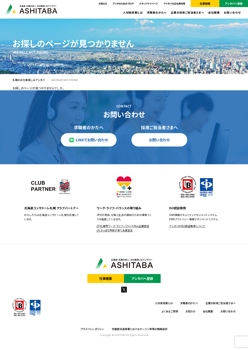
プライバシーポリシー (92, 329)
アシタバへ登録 (233, 3)
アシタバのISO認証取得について (187, 226)
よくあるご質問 (170, 311)
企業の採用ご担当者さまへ (187, 12)
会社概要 (214, 12)
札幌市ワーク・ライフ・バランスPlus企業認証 (123, 226)
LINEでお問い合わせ (92, 139)
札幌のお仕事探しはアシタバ (27, 80)
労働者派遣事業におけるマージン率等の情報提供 (140, 329)
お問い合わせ (232, 12)
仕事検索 (205, 3)
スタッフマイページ (148, 3)
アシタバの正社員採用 (174, 3)
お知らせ (103, 3)
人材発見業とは (133, 12)
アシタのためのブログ (123, 3)
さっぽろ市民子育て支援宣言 (115, 230)
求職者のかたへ (157, 12)
